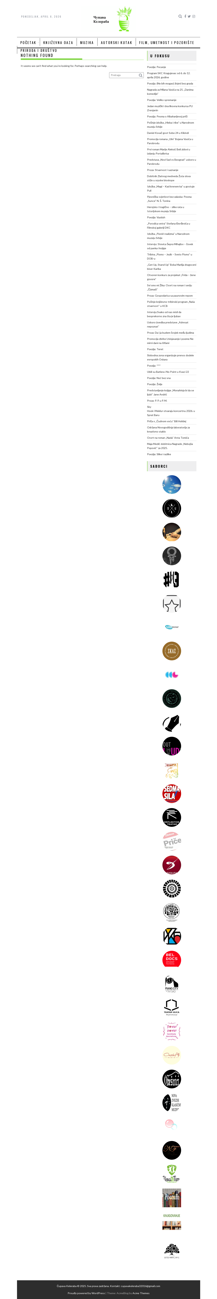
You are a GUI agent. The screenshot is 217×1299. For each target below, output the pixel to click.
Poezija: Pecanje (156, 67)
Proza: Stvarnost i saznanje (162, 170)
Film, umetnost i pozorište (166, 42)
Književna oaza (58, 42)
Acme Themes (141, 1293)
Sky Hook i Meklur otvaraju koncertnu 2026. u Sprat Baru (171, 411)
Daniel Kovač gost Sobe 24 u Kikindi (168, 132)
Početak (28, 42)
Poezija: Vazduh (156, 217)
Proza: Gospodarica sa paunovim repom (170, 295)
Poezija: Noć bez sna (159, 378)
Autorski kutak (116, 42)
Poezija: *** (154, 365)
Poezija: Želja (154, 384)
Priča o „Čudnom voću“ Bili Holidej (166, 421)
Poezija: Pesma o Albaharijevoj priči (167, 116)
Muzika (87, 42)
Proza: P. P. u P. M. (157, 400)
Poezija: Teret (155, 349)
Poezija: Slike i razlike (159, 454)
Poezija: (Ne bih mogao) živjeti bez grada (170, 83)
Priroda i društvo (39, 50)
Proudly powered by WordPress (86, 1293)
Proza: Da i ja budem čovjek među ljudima (170, 332)
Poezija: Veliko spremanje (161, 99)
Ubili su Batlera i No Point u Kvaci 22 (168, 371)
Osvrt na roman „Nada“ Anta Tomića (168, 437)
